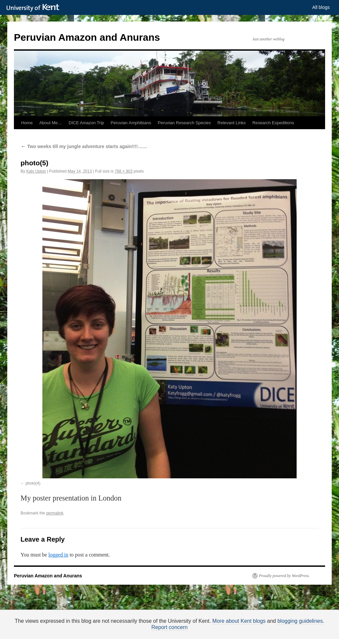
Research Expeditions (273, 122)
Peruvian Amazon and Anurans (87, 37)
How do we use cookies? (190, 630)
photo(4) (32, 483)
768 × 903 (123, 171)
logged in (58, 555)
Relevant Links (232, 122)
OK (283, 629)
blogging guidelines (300, 621)
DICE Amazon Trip (86, 122)
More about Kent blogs (239, 621)
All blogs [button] (321, 7)
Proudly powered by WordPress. (284, 575)
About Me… (50, 122)
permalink (54, 513)
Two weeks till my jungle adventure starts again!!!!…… (84, 146)
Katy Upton (36, 171)
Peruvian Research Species (184, 122)
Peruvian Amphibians (131, 122)
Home (27, 122)
